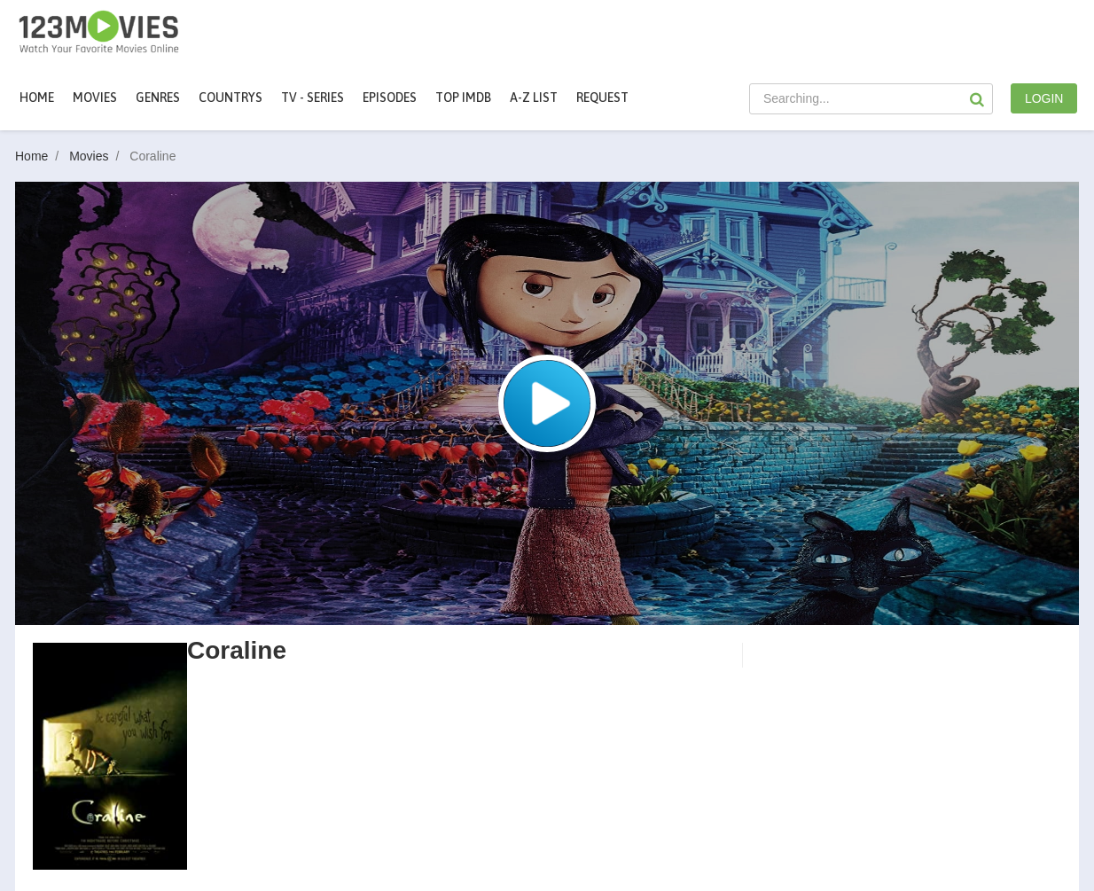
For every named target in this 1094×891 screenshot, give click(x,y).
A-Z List (534, 97)
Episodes (390, 97)
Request (602, 97)
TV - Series (312, 97)
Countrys (230, 97)
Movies (97, 156)
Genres (158, 97)
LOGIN (1044, 98)
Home (37, 97)
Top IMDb (463, 97)
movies (95, 97)
